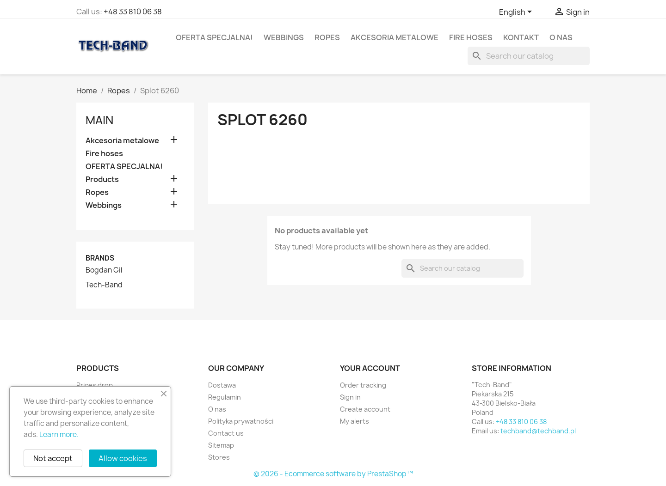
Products (102, 179)
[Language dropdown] (517, 12)
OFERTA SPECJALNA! (214, 37)
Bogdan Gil (104, 270)
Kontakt (521, 37)
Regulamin (224, 397)
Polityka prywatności (240, 421)
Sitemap (221, 445)
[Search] (529, 56)
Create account (365, 409)
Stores (219, 457)
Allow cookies (123, 458)
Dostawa (222, 385)
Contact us (226, 433)
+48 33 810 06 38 (133, 11)
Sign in (350, 397)
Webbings (284, 37)
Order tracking (363, 385)
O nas (561, 37)
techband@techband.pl (538, 430)
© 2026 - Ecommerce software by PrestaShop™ (333, 474)
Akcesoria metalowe (394, 37)
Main (99, 120)
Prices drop (94, 385)
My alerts (354, 421)
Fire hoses (471, 37)
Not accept (53, 458)
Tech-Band (104, 285)
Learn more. (59, 434)
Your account (370, 368)
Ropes (327, 37)
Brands (100, 258)
